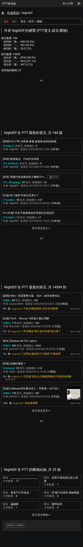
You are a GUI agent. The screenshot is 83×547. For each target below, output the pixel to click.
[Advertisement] (41, 102)
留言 (31, 21)
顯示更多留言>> (41, 410)
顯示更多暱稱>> (41, 514)
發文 (23, 21)
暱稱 (39, 21)
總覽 (6, 21)
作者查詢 (13, 13)
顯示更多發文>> (41, 228)
